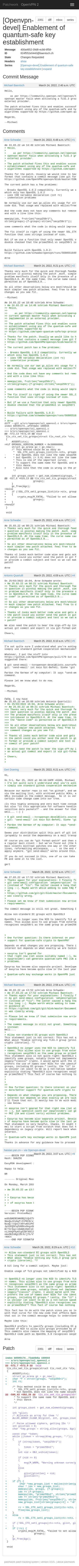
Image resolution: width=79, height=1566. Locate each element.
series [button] (70, 19)
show (23, 61)
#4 (73, 575)
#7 (73, 872)
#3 (73, 520)
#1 (73, 139)
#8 (73, 984)
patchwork (9, 1561)
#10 (73, 1247)
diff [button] (49, 19)
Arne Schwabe (12, 139)
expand (47, 69)
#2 (73, 265)
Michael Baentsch (14, 85)
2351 (40, 19)
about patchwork (66, 1561)
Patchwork (10, 4)
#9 (73, 1153)
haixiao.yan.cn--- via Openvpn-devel (24, 1150)
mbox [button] (59, 19)
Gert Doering (11, 769)
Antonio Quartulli (13, 575)
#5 (73, 641)
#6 (73, 769)
